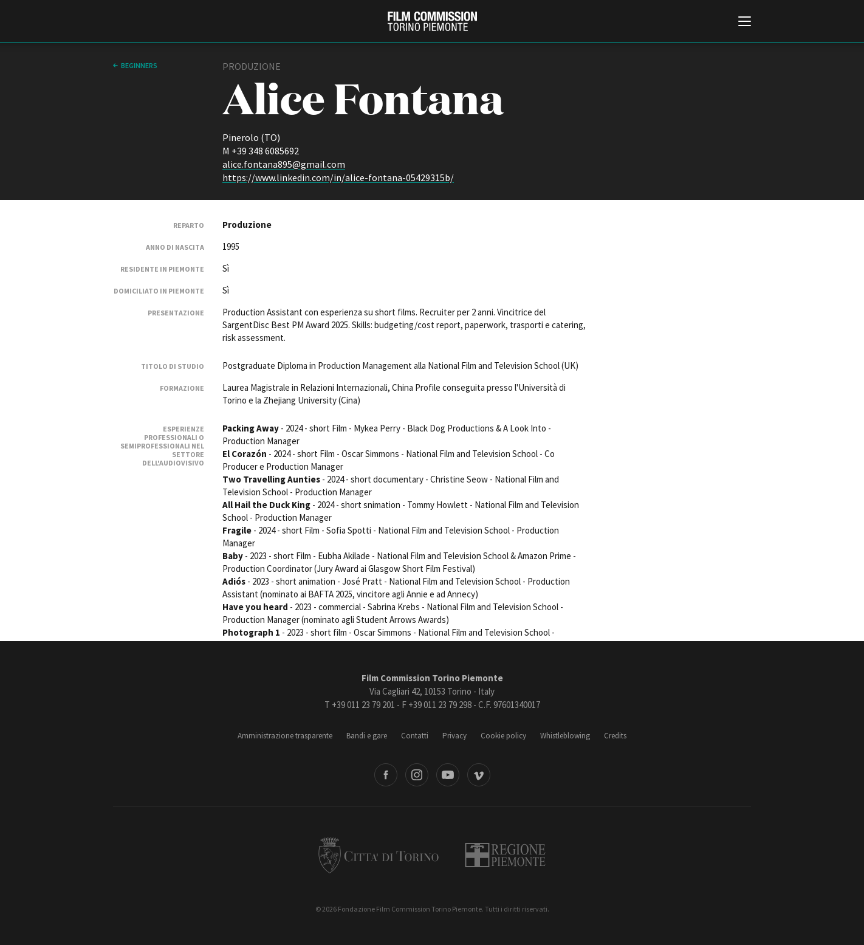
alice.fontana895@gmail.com (283, 164)
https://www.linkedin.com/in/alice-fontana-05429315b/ (338, 177)
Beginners (139, 65)
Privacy (454, 735)
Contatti (414, 735)
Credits (615, 735)
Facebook (385, 774)
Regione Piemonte (505, 855)
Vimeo (478, 774)
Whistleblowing (565, 735)
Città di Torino (378, 855)
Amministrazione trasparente (285, 735)
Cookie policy (503, 735)
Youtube (447, 774)
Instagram (416, 774)
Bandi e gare (366, 735)
